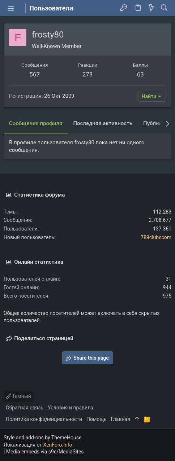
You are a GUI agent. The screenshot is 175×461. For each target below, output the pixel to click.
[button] (11, 8)
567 (34, 74)
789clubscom (156, 237)
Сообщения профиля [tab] (35, 123)
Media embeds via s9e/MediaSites (45, 452)
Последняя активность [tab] (102, 123)
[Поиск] (164, 8)
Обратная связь (24, 407)
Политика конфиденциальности (44, 419)
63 (140, 74)
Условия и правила (70, 407)
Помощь (96, 419)
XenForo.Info (57, 445)
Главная (120, 419)
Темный (18, 396)
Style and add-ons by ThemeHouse (42, 437)
